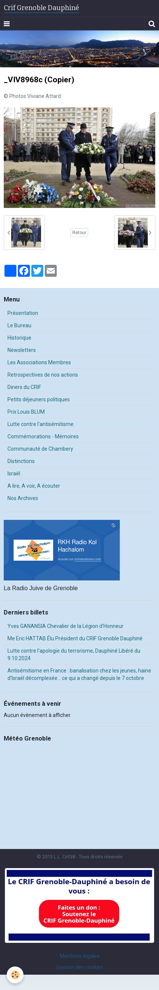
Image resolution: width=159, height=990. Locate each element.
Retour (79, 232)
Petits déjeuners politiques (38, 399)
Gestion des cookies (79, 967)
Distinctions (21, 461)
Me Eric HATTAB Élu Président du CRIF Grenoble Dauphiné (75, 638)
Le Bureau (19, 325)
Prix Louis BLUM (26, 412)
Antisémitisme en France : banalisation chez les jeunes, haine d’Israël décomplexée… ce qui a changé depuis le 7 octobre (79, 674)
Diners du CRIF (24, 387)
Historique (19, 338)
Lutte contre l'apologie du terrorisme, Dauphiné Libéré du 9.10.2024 (73, 654)
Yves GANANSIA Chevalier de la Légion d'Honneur (65, 626)
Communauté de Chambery (40, 449)
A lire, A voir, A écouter (33, 486)
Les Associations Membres (39, 362)
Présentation (22, 313)
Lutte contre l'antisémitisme (40, 424)
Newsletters (21, 350)
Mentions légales (80, 956)
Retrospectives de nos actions (42, 375)
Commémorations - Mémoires (43, 436)
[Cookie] (15, 974)
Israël (13, 473)
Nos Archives (22, 498)
